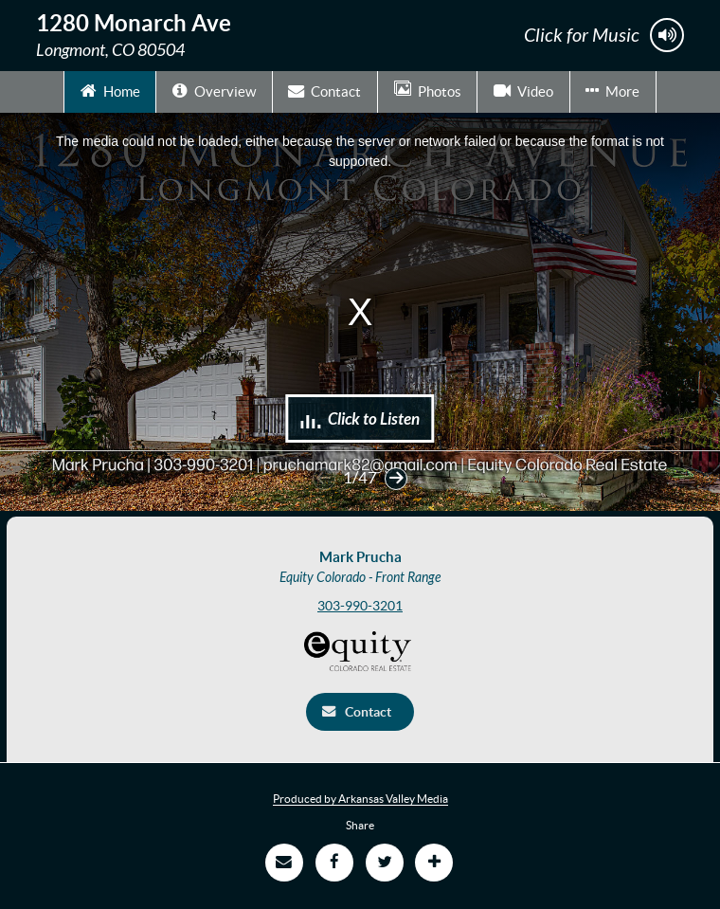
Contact (324, 90)
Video (523, 90)
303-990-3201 (360, 605)
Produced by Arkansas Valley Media (360, 798)
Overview (214, 90)
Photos (427, 90)
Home (110, 90)
